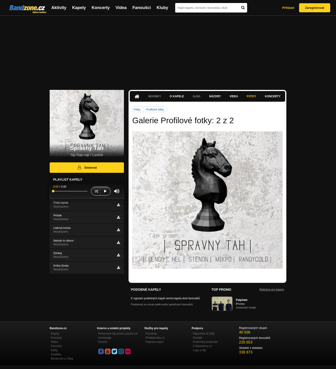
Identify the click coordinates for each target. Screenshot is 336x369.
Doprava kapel (154, 342)
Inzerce (102, 342)
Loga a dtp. (200, 350)
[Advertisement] (168, 50)
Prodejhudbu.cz (155, 337)
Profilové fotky (155, 109)
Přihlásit (288, 7)
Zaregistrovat (314, 7)
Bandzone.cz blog (62, 358)
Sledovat (87, 167)
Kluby (162, 7)
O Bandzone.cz (202, 346)
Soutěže (56, 354)
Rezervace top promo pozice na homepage (117, 335)
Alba (196, 96)
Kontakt (197, 337)
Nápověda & (203, 333)
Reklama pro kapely (271, 289)
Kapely (79, 7)
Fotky (251, 96)
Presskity (151, 333)
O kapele (177, 96)
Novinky (154, 96)
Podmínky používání (205, 342)
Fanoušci (141, 7)
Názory (215, 96)
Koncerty (101, 7)
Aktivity (58, 7)
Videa (121, 7)
